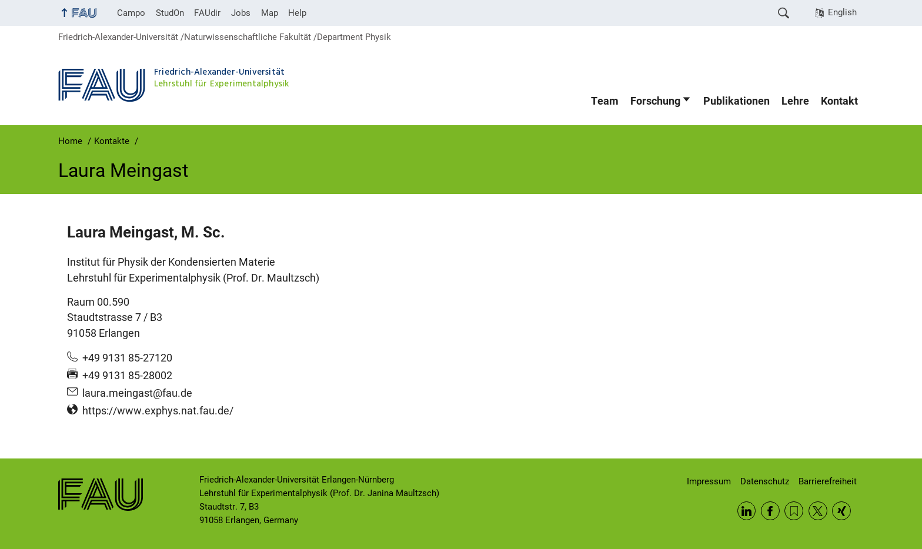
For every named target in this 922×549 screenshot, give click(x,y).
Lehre (795, 101)
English (842, 12)
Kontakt (839, 101)
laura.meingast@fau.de (137, 393)
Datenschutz (764, 481)
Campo (131, 13)
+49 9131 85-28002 (127, 375)
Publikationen (736, 101)
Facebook (770, 510)
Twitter (818, 510)
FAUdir (207, 13)
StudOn (170, 13)
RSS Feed (793, 510)
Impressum (709, 481)
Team (605, 101)
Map (269, 13)
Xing (841, 510)
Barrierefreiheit (828, 481)
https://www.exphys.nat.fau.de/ (157, 411)
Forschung (655, 101)
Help (297, 13)
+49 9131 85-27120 (127, 358)
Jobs (240, 13)
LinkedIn (746, 510)
